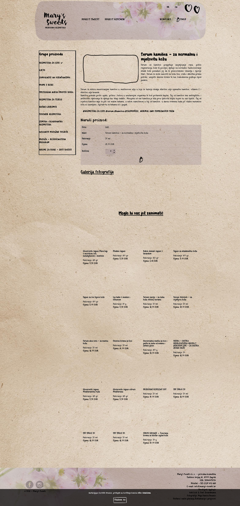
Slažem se (120, 500)
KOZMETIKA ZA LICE (51, 63)
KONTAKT (165, 19)
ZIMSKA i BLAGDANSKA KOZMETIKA (51, 123)
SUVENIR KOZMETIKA (50, 115)
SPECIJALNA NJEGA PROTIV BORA (56, 93)
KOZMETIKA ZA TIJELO (50, 100)
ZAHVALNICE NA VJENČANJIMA (54, 78)
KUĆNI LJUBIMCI (48, 107)
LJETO (42, 71)
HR (168, 7)
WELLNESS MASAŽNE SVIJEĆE (53, 132)
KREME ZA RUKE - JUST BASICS (55, 150)
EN (176, 7)
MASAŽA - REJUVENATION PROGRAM (52, 141)
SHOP (181, 19)
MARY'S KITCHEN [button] (115, 19)
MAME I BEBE (46, 85)
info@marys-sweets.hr (205, 487)
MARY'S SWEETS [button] (90, 19)
